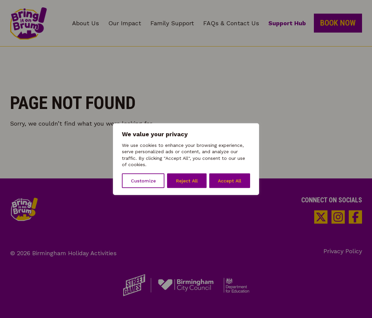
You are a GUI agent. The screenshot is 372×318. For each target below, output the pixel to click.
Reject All (187, 180)
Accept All (229, 180)
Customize (143, 180)
